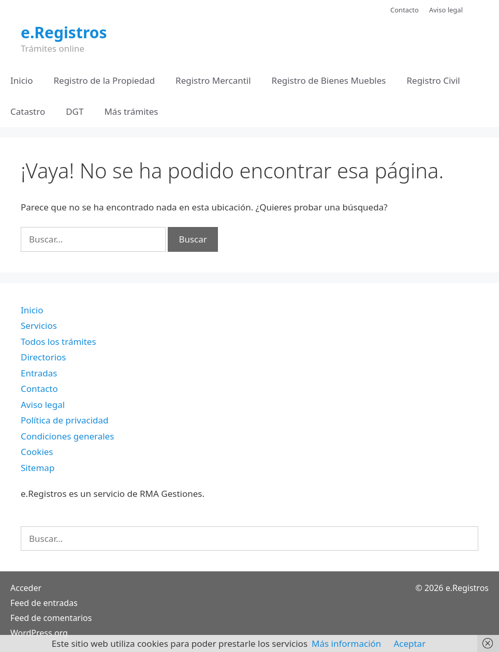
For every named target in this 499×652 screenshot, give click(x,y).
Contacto (404, 9)
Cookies (37, 452)
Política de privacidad (64, 420)
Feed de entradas (44, 603)
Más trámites (131, 111)
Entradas (39, 373)
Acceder (25, 588)
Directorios (43, 357)
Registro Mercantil (213, 80)
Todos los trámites (58, 341)
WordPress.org (39, 633)
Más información (346, 643)
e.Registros (64, 32)
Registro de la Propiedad (104, 80)
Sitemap (37, 468)
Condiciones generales (67, 436)
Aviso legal (446, 9)
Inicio (21, 80)
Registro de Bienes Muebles (329, 80)
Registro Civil (433, 80)
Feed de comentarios (51, 618)
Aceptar (409, 643)
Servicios (39, 325)
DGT (74, 111)
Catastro (27, 111)
